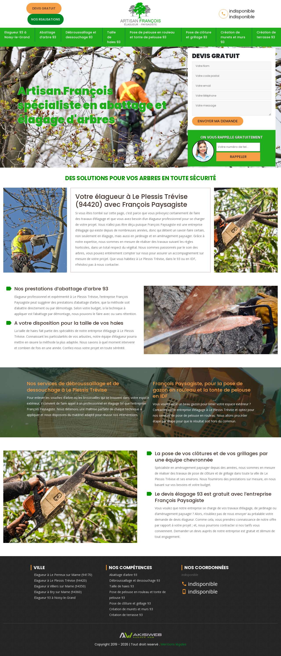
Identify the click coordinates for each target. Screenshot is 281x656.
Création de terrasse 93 (266, 34)
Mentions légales (173, 644)
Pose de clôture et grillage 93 (198, 34)
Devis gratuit (44, 8)
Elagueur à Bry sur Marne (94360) (58, 592)
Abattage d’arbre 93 (48, 34)
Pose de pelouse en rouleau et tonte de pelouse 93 (152, 34)
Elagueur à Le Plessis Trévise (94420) (60, 580)
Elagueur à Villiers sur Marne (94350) (60, 586)
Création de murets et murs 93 (233, 37)
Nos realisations (45, 19)
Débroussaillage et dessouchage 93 (81, 34)
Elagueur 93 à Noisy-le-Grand (17, 34)
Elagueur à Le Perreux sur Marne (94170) (63, 575)
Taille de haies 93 (114, 37)
